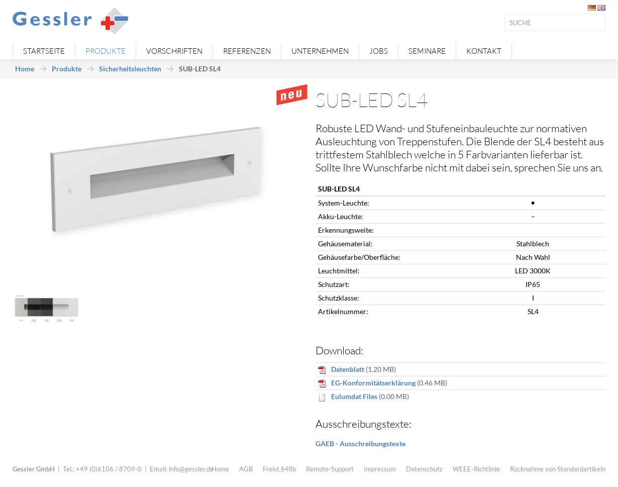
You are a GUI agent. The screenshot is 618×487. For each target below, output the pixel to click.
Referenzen (247, 51)
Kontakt (483, 51)
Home (24, 68)
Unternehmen (320, 51)
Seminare (427, 51)
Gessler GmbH (34, 469)
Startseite (44, 51)
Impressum (380, 469)
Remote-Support (330, 469)
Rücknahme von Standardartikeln (557, 469)
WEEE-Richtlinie (476, 469)
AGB (246, 469)
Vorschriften (174, 51)
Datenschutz (424, 469)
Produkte (105, 51)
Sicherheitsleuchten (130, 68)
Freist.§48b (279, 469)
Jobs (378, 51)
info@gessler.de (191, 469)
